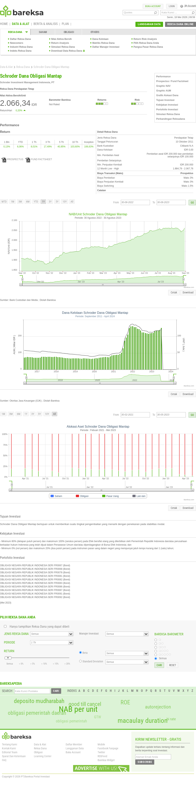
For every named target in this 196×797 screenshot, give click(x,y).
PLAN (65, 24)
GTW (97, 717)
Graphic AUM (163, 90)
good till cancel (85, 704)
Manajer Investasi (89, 633)
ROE (125, 702)
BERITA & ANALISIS (46, 24)
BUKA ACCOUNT (153, 6)
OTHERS (95, 32)
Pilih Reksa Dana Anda (146, 43)
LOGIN (172, 6)
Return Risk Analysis (145, 39)
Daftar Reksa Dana (20, 39)
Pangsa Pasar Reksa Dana (148, 47)
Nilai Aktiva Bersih (61, 39)
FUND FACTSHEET (38, 159)
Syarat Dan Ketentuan (14, 756)
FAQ (4, 760)
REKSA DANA (15, 32)
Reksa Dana (23, 67)
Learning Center (42, 756)
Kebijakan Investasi (167, 104)
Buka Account (73, 752)
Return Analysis (60, 43)
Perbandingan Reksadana (170, 119)
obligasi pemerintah (71, 721)
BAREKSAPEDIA (11, 683)
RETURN (9, 651)
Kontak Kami (9, 748)
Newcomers (16, 43)
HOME (4, 24)
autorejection (158, 706)
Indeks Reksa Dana (20, 50)
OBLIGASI (69, 32)
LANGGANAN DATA (149, 24)
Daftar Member (74, 744)
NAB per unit (78, 709)
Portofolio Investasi (167, 109)
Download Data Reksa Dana (66, 50)
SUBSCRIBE (145, 761)
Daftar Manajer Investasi (105, 47)
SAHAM (43, 32)
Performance (163, 76)
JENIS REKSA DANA (16, 634)
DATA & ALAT (20, 24)
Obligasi (38, 752)
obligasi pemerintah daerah (37, 713)
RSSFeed (102, 756)
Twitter (101, 752)
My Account (188, 5)
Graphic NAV (163, 86)
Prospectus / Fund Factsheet (172, 81)
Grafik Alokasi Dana (167, 95)
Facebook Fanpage (108, 748)
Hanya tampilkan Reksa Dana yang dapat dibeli (39, 626)
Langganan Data (75, 748)
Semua (163, 658)
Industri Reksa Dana (21, 47)
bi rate (171, 719)
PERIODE (9, 642)
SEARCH (7, 691)
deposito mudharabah (39, 701)
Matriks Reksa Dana (103, 43)
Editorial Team (9, 752)
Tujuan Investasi (165, 100)
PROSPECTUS (12, 159)
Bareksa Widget (106, 760)
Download (188, 292)
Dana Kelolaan (100, 39)
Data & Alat (6, 67)
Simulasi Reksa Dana (63, 47)
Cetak (174, 292)
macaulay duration (143, 720)
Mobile (101, 744)
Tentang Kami (9, 744)
